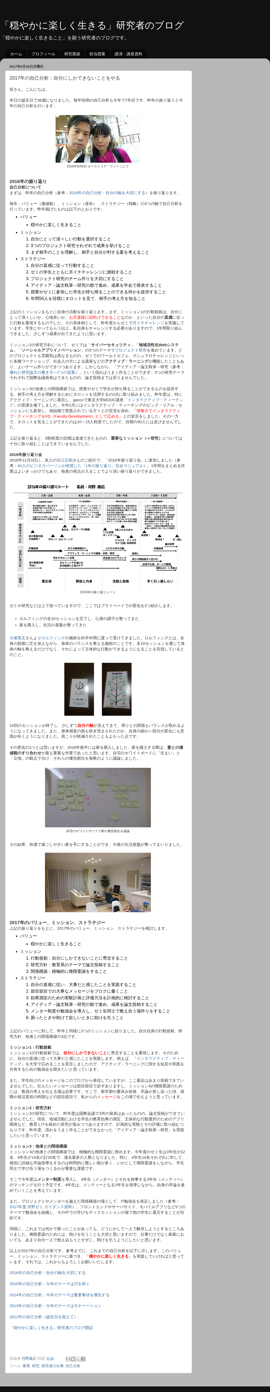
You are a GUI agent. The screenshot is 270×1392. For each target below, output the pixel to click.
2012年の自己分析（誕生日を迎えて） (44, 1317)
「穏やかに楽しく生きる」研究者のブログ (92, 25)
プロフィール (43, 54)
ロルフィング (53, 638)
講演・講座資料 (128, 54)
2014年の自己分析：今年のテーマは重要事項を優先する (60, 1295)
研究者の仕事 (53, 1366)
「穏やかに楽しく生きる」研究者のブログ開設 (51, 1328)
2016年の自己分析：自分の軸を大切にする (107, 193)
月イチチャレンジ (148, 323)
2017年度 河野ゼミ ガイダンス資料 (41, 1207)
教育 (26, 1366)
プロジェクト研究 (131, 350)
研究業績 (72, 54)
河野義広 (30, 1359)
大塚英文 (17, 638)
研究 (35, 1366)
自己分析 (73, 1366)
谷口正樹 (65, 460)
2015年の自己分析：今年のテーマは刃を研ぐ (50, 1284)
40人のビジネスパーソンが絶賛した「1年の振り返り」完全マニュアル (80, 466)
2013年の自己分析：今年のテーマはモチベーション (56, 1306)
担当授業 (97, 54)
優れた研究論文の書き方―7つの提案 (42, 372)
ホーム (16, 54)
